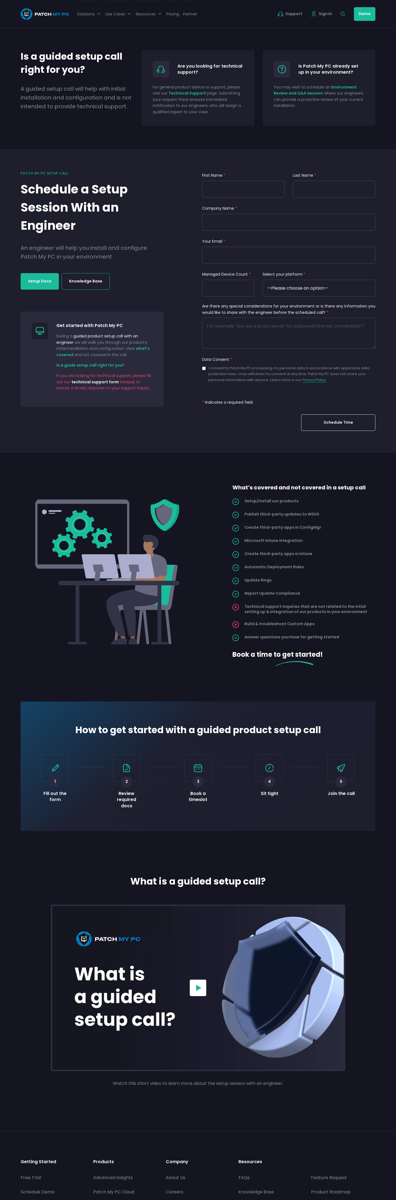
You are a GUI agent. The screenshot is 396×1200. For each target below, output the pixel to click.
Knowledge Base (85, 281)
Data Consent (217, 359)
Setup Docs (39, 281)
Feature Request (329, 1177)
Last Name (304, 175)
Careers (174, 1192)
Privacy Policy (314, 380)
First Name (214, 175)
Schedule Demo (38, 1192)
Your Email (213, 241)
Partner (190, 14)
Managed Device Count (226, 274)
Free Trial (31, 1177)
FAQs (244, 1177)
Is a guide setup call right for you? (90, 365)
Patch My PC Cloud (113, 1192)
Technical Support (187, 93)
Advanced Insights (113, 1177)
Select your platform (284, 274)
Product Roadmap (331, 1192)
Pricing (172, 14)
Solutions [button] (89, 14)
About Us (175, 1177)
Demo (365, 13)
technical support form (95, 382)
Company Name (219, 208)
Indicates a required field (227, 402)
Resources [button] (149, 14)
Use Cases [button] (118, 14)
